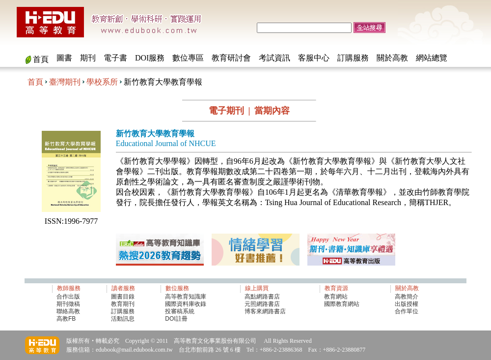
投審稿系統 (179, 311)
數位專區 (188, 58)
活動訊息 (123, 318)
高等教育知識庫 (185, 296)
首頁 (41, 59)
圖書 (64, 58)
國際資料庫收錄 (185, 303)
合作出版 (68, 296)
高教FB (66, 318)
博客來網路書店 (265, 311)
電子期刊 (226, 111)
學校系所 (102, 82)
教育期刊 (123, 303)
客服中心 (313, 58)
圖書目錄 (123, 296)
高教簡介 (406, 296)
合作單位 (406, 311)
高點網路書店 (263, 296)
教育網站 (336, 296)
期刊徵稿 (68, 303)
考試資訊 (274, 58)
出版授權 (406, 303)
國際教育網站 (341, 303)
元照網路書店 (262, 303)
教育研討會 (231, 58)
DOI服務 (149, 58)
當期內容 (272, 111)
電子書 (115, 58)
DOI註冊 (176, 318)
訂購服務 (353, 58)
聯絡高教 (68, 311)
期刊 (88, 58)
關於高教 (392, 58)
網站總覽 (431, 58)
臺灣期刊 (65, 82)
